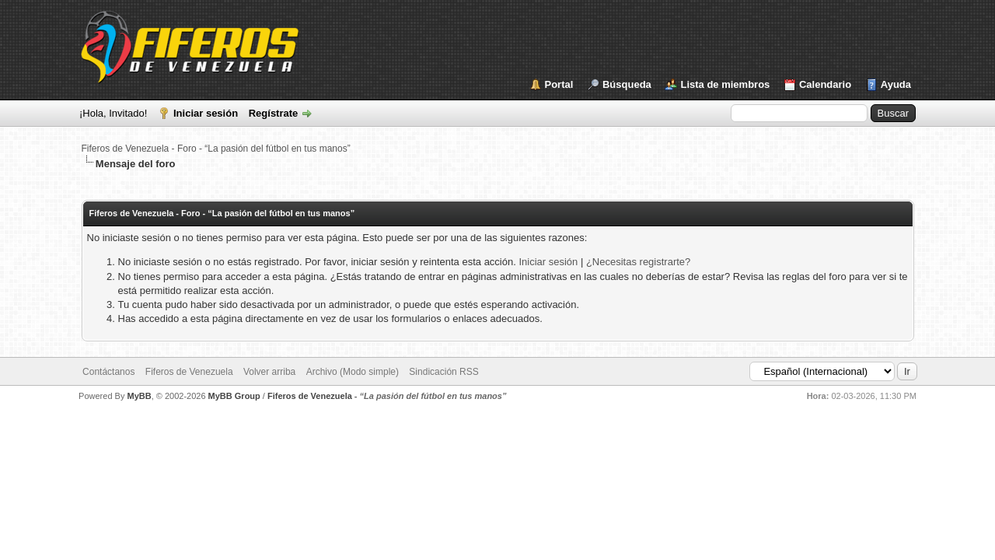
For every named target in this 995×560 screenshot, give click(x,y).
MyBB (139, 396)
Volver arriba (269, 371)
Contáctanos (108, 371)
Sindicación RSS (443, 371)
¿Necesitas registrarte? (638, 262)
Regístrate (273, 113)
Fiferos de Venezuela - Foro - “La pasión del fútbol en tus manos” (216, 148)
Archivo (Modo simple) (352, 371)
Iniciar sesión (205, 113)
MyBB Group (234, 396)
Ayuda (896, 84)
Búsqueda (626, 84)
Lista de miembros (725, 84)
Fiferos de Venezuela (189, 371)
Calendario (825, 84)
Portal (559, 84)
